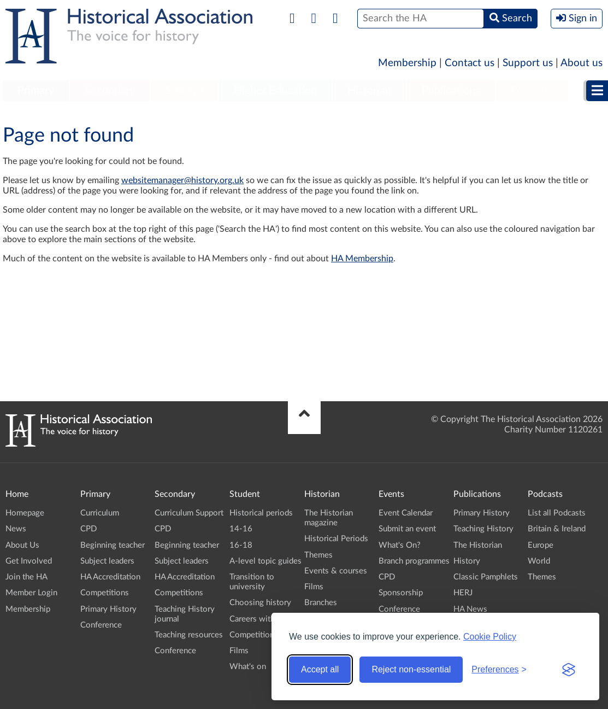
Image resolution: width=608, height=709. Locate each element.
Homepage (24, 513)
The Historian (477, 545)
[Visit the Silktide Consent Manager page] (569, 670)
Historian (369, 90)
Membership (407, 63)
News (15, 529)
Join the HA (26, 577)
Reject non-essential (411, 669)
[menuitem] (35, 91)
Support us (528, 63)
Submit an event (407, 529)
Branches (320, 603)
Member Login (31, 593)
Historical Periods (336, 539)
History (466, 561)
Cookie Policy (489, 636)
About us (581, 63)
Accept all (320, 669)
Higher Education (275, 90)
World (539, 561)
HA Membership (362, 258)
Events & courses (335, 571)
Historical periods (261, 513)
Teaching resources (189, 635)
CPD (88, 529)
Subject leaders (107, 561)
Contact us (469, 63)
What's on (247, 667)
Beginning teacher (112, 545)
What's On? (400, 545)
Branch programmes (414, 561)
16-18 (240, 545)
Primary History (108, 609)
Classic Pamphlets (485, 577)
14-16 (240, 529)
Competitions (104, 593)
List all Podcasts (557, 513)
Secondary (110, 90)
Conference (101, 625)
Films (239, 651)
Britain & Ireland (557, 529)
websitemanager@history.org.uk (182, 180)
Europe (540, 545)
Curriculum (99, 513)
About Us (22, 545)
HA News (470, 609)
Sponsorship (401, 593)
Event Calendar (406, 513)
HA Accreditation (110, 577)
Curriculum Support (189, 513)
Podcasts (532, 90)
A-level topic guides (265, 561)
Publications (451, 90)
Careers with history (265, 619)
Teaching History (483, 529)
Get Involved (28, 561)
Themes (318, 555)
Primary (35, 90)
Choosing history (260, 603)
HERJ (463, 593)
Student (184, 90)
